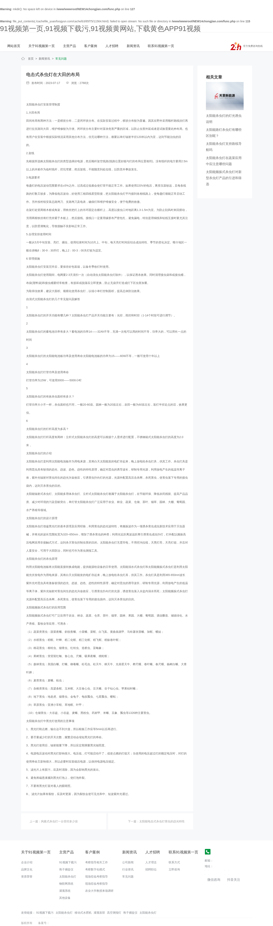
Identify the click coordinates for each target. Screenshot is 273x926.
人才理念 (151, 854)
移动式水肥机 (83, 904)
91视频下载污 (68, 854)
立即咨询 (174, 861)
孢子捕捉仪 (66, 861)
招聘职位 (151, 861)
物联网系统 (66, 875)
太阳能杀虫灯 (67, 868)
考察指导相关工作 (96, 854)
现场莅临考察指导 (96, 868)
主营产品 (115, 38)
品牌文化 (26, 861)
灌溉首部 (99, 904)
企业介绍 (26, 854)
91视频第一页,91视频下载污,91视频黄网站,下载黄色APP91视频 (100, 28)
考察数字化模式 (95, 861)
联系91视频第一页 (206, 38)
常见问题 (61, 50)
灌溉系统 (65, 882)
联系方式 (174, 854)
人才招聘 (157, 38)
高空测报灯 (114, 904)
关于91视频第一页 (88, 38)
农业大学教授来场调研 (99, 882)
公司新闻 (128, 854)
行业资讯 (128, 861)
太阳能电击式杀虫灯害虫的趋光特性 (162, 813)
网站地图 (5, 923)
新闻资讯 (178, 38)
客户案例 (136, 38)
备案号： (43, 914)
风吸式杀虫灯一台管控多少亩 (59, 813)
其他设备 (65, 889)
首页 (31, 50)
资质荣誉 (26, 868)
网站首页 (60, 38)
